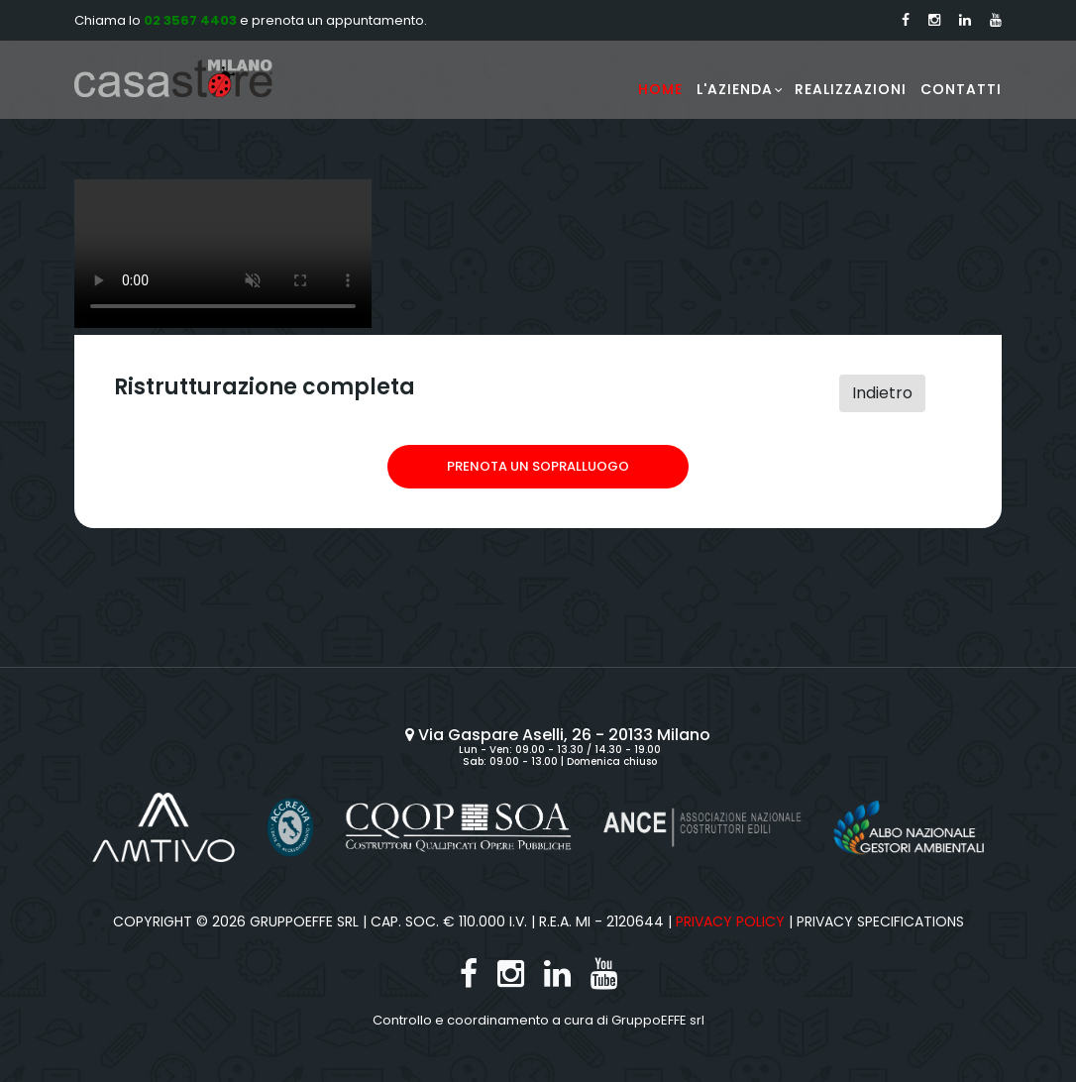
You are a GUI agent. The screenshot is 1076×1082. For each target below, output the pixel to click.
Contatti (961, 89)
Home (660, 89)
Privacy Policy (730, 921)
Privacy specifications (880, 921)
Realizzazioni (851, 89)
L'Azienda (735, 89)
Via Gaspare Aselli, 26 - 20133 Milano (559, 734)
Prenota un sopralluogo (538, 466)
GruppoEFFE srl (657, 1020)
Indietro (882, 392)
